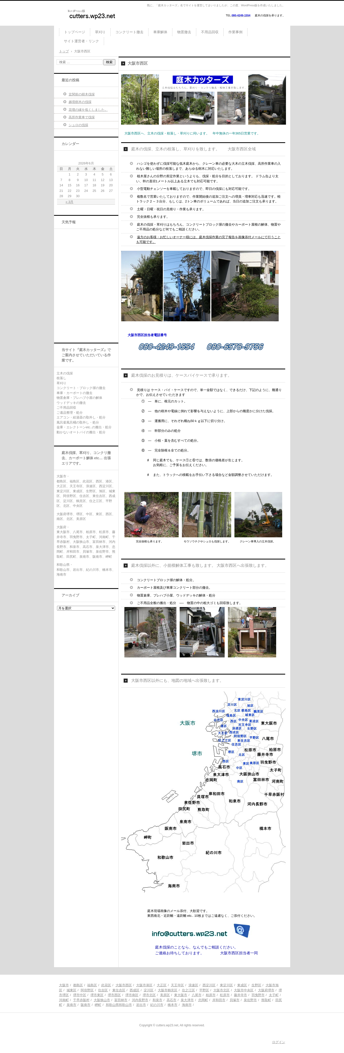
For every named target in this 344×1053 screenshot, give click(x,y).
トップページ (74, 32)
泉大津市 (187, 1000)
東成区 (242, 985)
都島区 (78, 985)
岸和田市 (218, 1000)
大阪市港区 (144, 985)
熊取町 (266, 1000)
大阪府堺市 (266, 990)
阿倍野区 (87, 990)
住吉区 (103, 990)
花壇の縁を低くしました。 (88, 110)
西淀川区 (209, 985)
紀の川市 (156, 1005)
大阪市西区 (124, 985)
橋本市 (172, 1005)
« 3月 (69, 202)
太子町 (274, 995)
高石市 (171, 1000)
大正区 (162, 985)
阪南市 (85, 1005)
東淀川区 (226, 985)
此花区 (106, 985)
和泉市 (157, 1000)
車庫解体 (160, 32)
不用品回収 (210, 32)
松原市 (225, 995)
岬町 (98, 1005)
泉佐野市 (250, 1000)
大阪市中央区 (244, 990)
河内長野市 (140, 1000)
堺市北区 (149, 995)
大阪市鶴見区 (167, 990)
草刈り (100, 32)
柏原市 (211, 995)
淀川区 (149, 990)
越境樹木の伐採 (80, 102)
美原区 (165, 995)
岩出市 (141, 1005)
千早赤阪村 (81, 1000)
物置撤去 (184, 32)
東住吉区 (118, 990)
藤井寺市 (240, 995)
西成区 (134, 990)
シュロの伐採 (78, 125)
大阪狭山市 (102, 1000)
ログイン (278, 1042)
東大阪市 (180, 995)
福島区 (92, 985)
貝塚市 (234, 1000)
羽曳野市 (258, 995)
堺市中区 (79, 995)
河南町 (64, 1000)
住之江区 (188, 990)
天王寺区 (177, 985)
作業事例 (235, 32)
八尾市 (197, 995)
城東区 (71, 990)
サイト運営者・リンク (81, 41)
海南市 (187, 1005)
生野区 (256, 985)
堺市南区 (131, 995)
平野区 (204, 990)
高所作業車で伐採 (82, 117)
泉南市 (71, 1005)
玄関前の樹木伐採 (82, 94)
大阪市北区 (221, 990)
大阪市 (64, 985)
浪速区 (193, 985)
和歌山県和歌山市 (119, 1005)
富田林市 (120, 1000)
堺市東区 (97, 995)
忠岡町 (203, 1000)
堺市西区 (114, 995)
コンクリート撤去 (129, 32)
